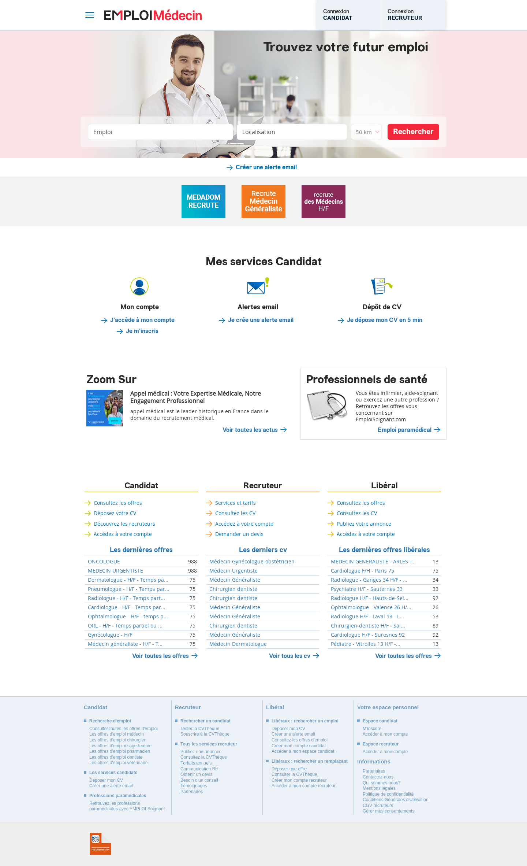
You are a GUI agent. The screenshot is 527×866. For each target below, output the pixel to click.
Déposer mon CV (106, 780)
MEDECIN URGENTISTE (115, 570)
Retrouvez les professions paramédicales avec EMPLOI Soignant (127, 806)
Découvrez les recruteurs (124, 523)
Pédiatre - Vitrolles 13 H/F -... (365, 644)
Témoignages (193, 785)
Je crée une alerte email (261, 320)
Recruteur (262, 486)
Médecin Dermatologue (238, 644)
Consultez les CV (235, 513)
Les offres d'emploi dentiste (116, 757)
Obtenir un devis (196, 774)
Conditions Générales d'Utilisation (396, 799)
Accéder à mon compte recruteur (304, 785)
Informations (373, 761)
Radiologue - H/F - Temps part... (126, 598)
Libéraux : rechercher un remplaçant (310, 761)
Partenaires (191, 791)
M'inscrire (372, 728)
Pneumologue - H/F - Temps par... (128, 589)
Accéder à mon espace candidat (303, 751)
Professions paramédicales (117, 795)
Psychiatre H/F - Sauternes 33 (367, 589)
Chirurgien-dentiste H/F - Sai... (368, 625)
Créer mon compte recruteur (299, 780)
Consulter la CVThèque (294, 774)
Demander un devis (239, 533)
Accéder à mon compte (385, 734)
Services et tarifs (235, 502)
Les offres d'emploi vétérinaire (118, 762)
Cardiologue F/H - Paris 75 (362, 570)
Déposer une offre (289, 768)
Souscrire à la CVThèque (204, 734)
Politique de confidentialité (388, 794)
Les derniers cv (263, 550)
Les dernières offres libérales (384, 550)
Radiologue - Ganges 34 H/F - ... (369, 580)
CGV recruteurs (378, 805)
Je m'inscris (142, 331)
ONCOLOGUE (104, 561)
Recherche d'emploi (110, 720)
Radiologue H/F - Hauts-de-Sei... (369, 598)
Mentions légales (379, 788)
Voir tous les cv (289, 656)
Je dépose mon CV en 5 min (384, 320)
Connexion (337, 14)
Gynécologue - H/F (110, 635)
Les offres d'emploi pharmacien (119, 751)
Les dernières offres (141, 550)
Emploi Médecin (153, 15)
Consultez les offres (118, 502)
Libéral (384, 486)
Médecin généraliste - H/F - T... (125, 644)
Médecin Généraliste (234, 580)
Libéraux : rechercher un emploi (305, 720)
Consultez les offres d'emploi (300, 740)
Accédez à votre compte (123, 533)
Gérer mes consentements (388, 811)
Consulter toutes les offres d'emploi (123, 728)
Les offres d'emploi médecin (116, 734)
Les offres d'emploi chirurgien (117, 740)
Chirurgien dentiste (233, 589)
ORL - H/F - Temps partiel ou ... (125, 625)
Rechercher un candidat (205, 720)
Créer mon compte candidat (299, 745)
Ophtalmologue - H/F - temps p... (128, 616)
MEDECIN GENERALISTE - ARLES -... (373, 561)
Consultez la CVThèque (203, 757)
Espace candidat (380, 720)
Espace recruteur (381, 744)
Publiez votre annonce (364, 523)
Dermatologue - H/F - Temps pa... (128, 580)
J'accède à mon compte (142, 320)
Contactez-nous (378, 777)
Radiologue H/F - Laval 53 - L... (367, 616)
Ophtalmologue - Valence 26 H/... (371, 607)
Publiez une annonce (200, 751)
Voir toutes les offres (160, 656)
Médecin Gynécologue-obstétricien (252, 561)
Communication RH (199, 768)
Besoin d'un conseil (199, 780)
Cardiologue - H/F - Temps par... (126, 607)
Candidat (141, 486)
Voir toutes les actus (250, 430)
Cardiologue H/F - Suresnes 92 (368, 635)
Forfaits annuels (196, 763)
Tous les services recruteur (208, 744)
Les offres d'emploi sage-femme (120, 745)
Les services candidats (113, 772)
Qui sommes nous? (381, 782)
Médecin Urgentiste (233, 570)
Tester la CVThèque (199, 728)
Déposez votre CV (115, 513)
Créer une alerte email (266, 167)
